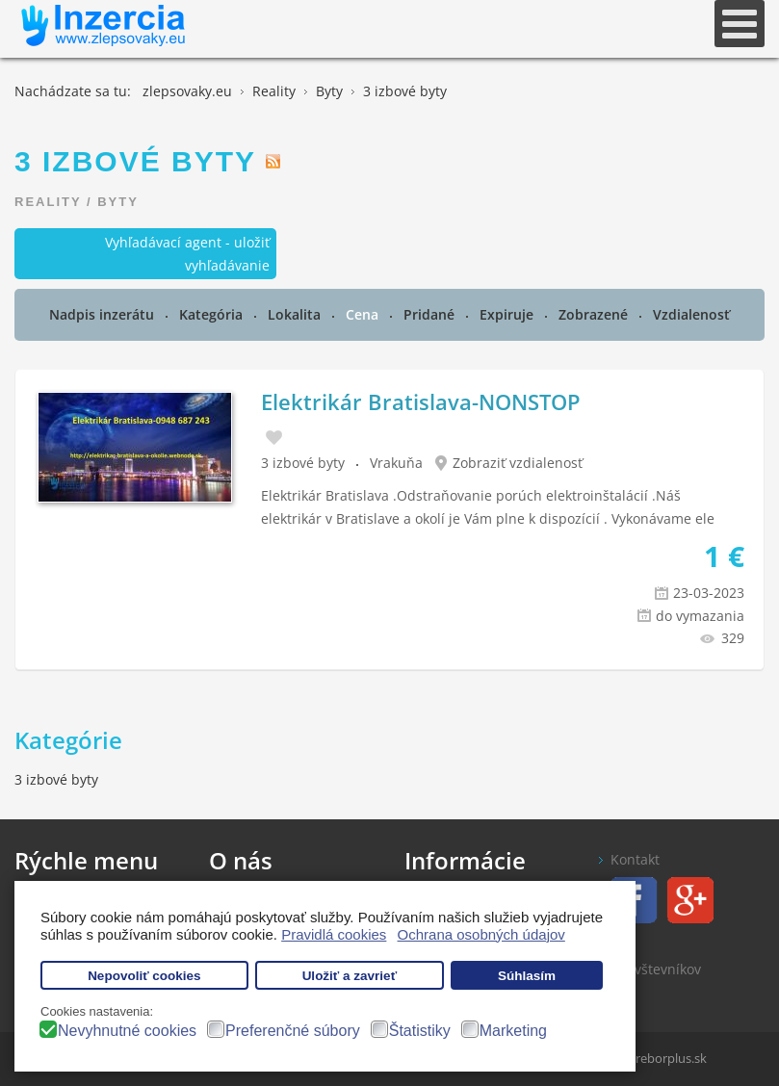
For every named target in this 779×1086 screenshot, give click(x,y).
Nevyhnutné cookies (127, 1030)
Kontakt (635, 859)
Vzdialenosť (691, 314)
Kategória (213, 314)
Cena (364, 314)
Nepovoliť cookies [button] (144, 976)
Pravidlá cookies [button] (333, 934)
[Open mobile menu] (739, 23)
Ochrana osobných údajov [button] (481, 934)
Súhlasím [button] (527, 976)
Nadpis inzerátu (103, 314)
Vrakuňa (396, 462)
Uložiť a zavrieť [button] (349, 976)
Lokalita (296, 314)
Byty (118, 201)
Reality (47, 201)
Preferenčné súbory (292, 1030)
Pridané (430, 314)
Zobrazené (595, 314)
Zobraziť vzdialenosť (518, 462)
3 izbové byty (303, 462)
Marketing (513, 1030)
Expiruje (508, 314)
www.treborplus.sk (653, 1058)
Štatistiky (420, 1030)
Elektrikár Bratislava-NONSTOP (421, 401)
